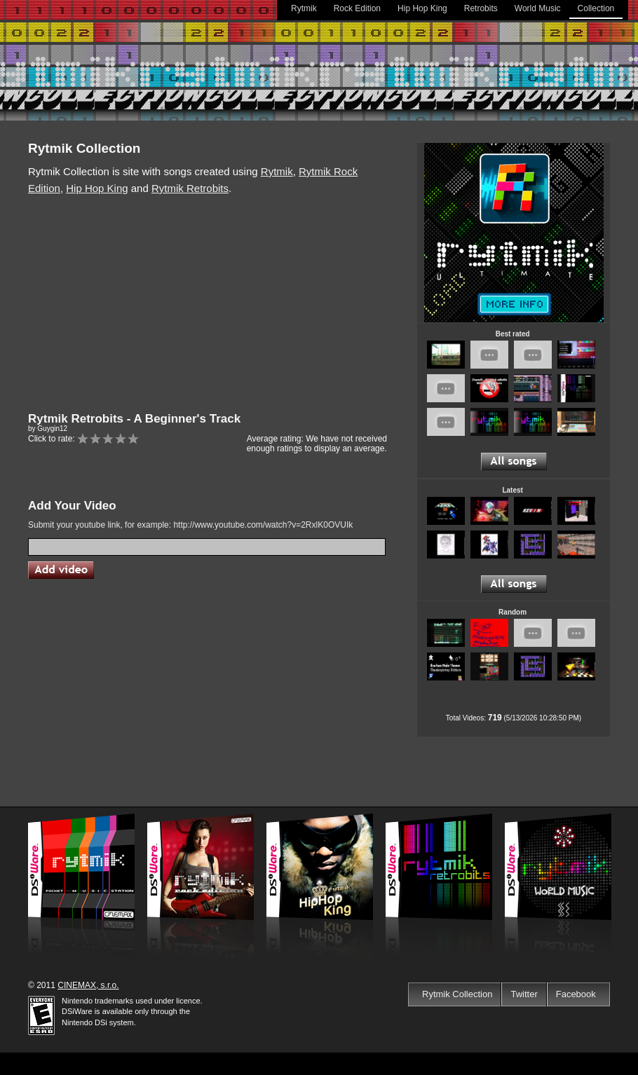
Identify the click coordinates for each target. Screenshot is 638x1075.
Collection (596, 8)
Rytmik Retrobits (190, 188)
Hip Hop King (422, 8)
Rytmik (304, 8)
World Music (538, 8)
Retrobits (481, 8)
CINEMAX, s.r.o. (87, 985)
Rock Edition (357, 8)
